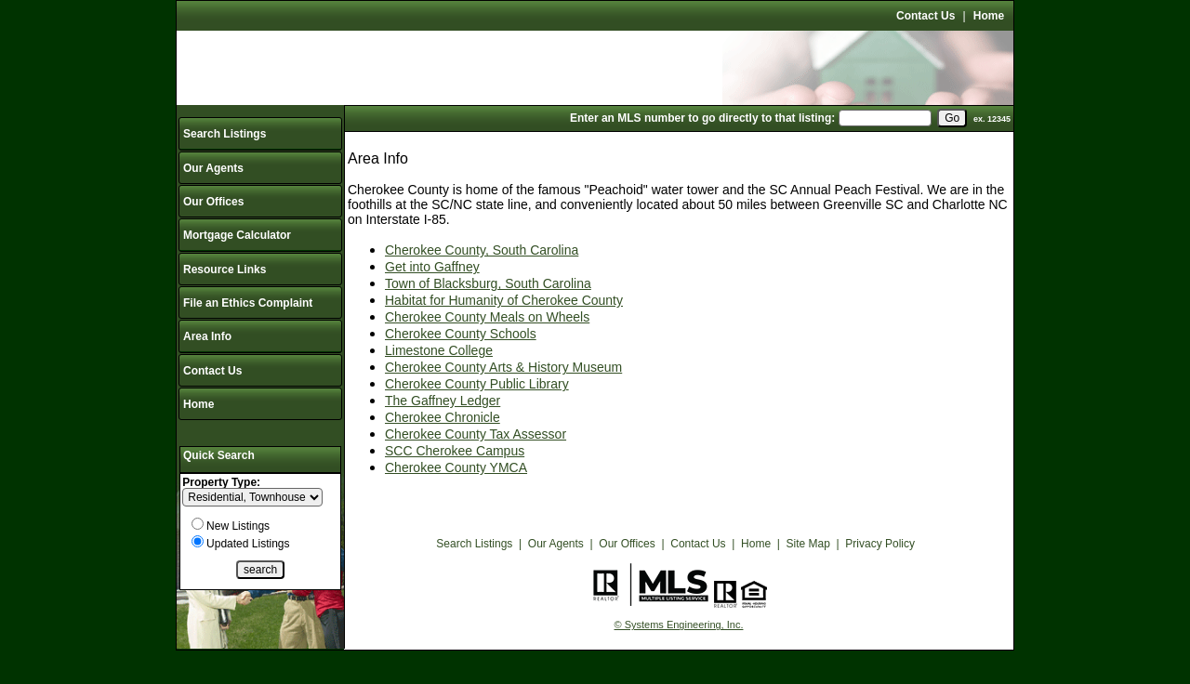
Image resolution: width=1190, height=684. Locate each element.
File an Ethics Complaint (247, 302)
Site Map (808, 543)
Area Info (207, 336)
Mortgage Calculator (237, 235)
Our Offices (213, 201)
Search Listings (224, 133)
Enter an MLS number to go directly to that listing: (702, 118)
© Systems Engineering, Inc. (679, 624)
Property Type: (221, 482)
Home (988, 15)
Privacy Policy (880, 543)
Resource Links (224, 269)
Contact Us (925, 15)
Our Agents (213, 168)
